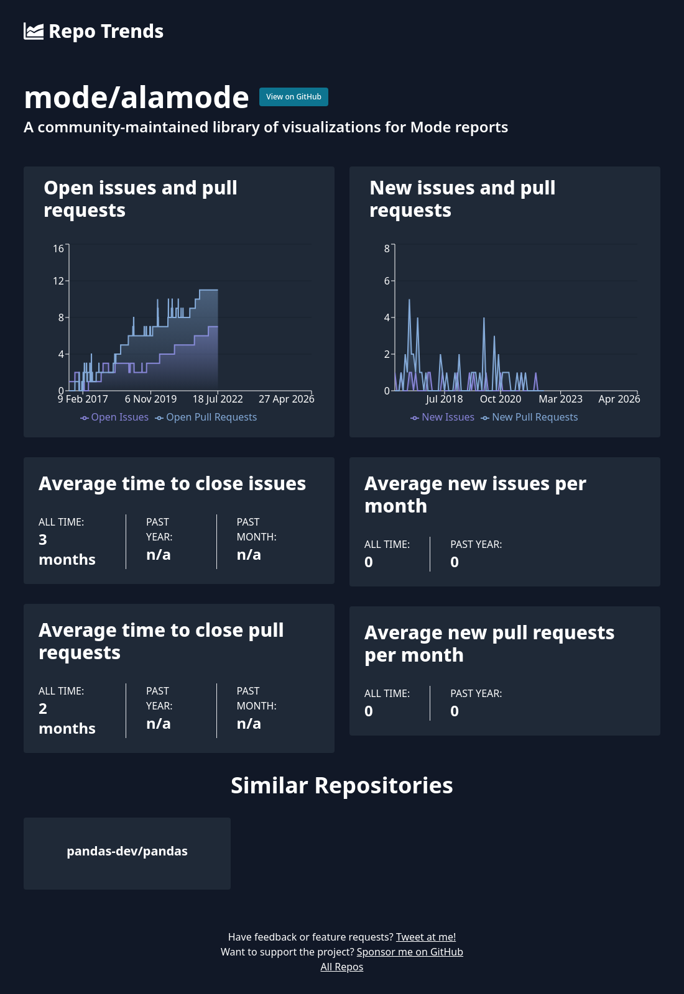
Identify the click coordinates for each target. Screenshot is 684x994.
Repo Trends (94, 31)
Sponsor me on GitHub (410, 952)
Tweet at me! (426, 937)
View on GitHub (293, 96)
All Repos (342, 966)
